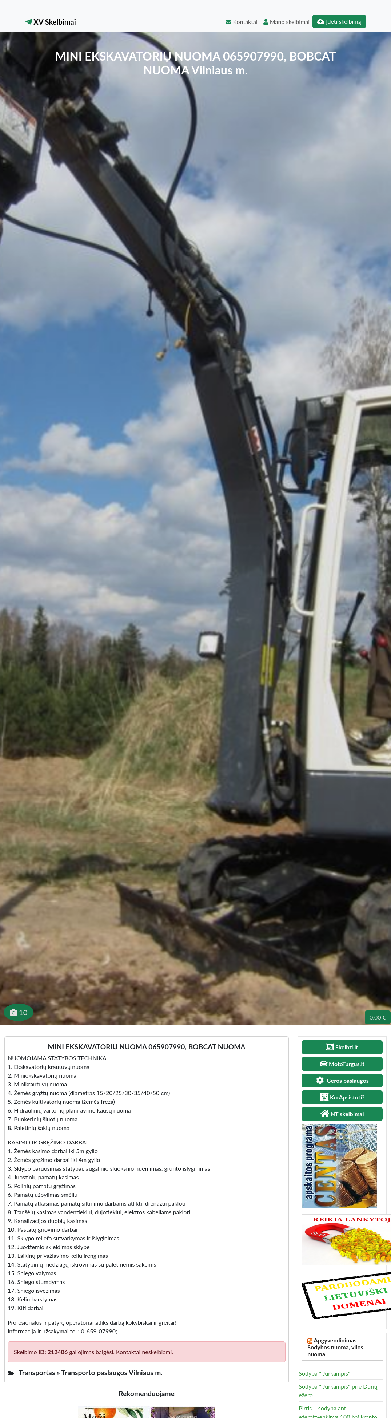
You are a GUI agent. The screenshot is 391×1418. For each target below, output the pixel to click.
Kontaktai (241, 21)
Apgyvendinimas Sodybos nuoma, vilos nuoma (335, 1347)
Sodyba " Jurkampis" (324, 1373)
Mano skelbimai (286, 21)
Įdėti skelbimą (339, 21)
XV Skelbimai (50, 21)
